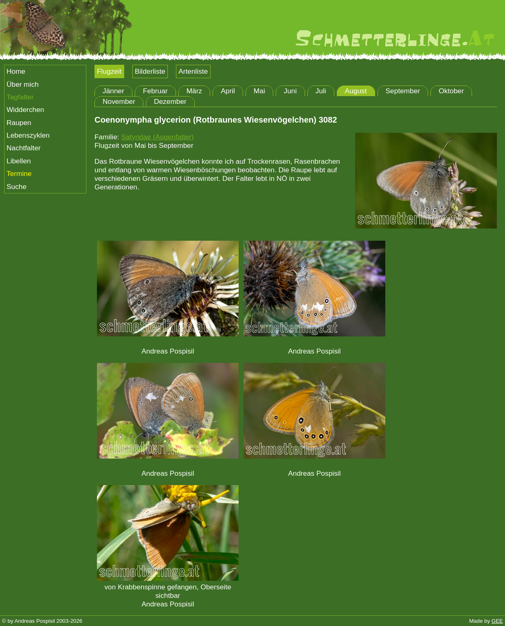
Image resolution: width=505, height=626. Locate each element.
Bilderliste (150, 71)
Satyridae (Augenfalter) (157, 137)
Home (16, 71)
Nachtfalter (24, 148)
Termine (19, 173)
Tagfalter (20, 97)
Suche (16, 186)
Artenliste (193, 71)
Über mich (23, 84)
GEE (497, 621)
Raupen (19, 123)
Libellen (19, 161)
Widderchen (25, 109)
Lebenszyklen (28, 135)
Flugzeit (109, 71)
